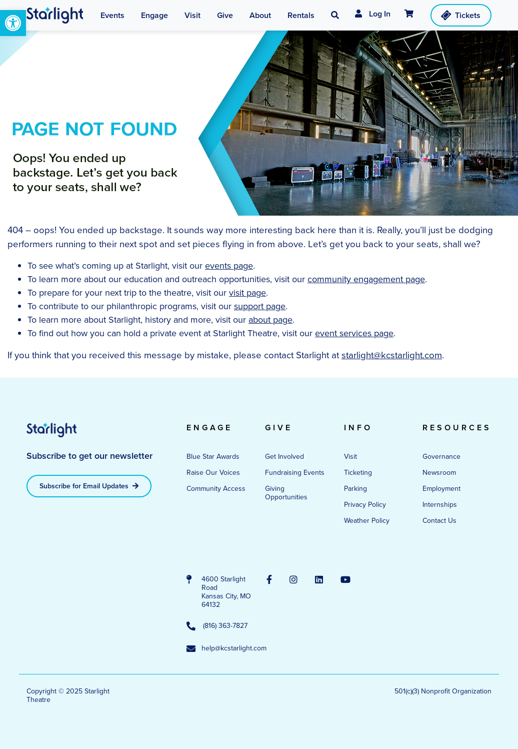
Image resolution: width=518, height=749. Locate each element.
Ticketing (358, 472)
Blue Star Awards (213, 456)
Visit (350, 456)
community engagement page (366, 279)
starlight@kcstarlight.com (392, 355)
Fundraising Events (294, 472)
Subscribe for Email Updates (89, 486)
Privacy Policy (365, 504)
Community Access (216, 488)
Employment (441, 488)
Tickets (460, 15)
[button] (13, 23)
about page (270, 319)
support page (260, 306)
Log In (372, 14)
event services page (354, 333)
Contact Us (439, 520)
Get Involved (284, 456)
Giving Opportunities (286, 492)
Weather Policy (367, 520)
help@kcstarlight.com (219, 649)
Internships (439, 504)
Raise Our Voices (213, 472)
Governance (441, 456)
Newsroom (439, 472)
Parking (355, 488)
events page (229, 265)
